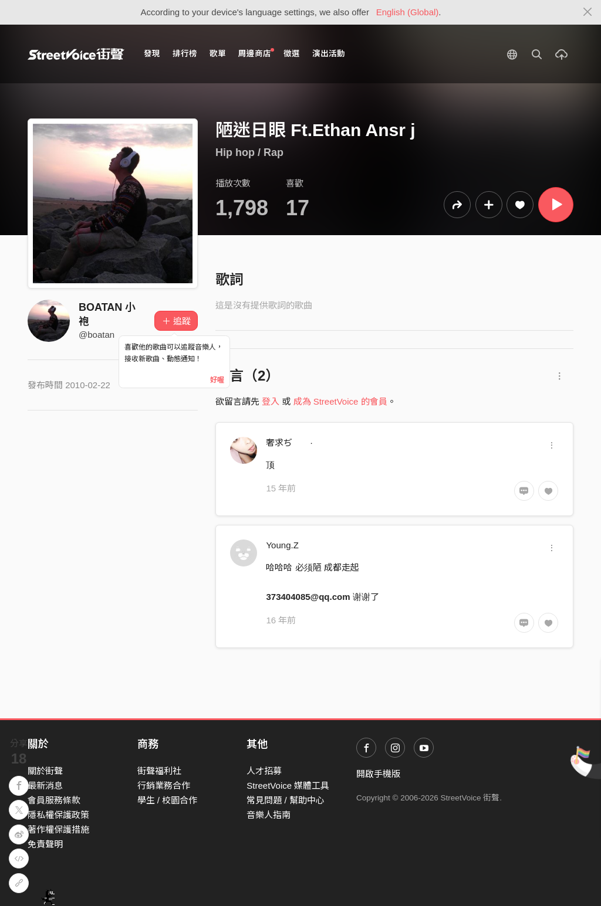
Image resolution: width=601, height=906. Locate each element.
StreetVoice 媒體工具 (288, 785)
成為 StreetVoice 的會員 (340, 401)
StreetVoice (76, 54)
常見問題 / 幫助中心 (286, 800)
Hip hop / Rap (249, 152)
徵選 (291, 53)
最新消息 (45, 785)
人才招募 (264, 771)
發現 (152, 53)
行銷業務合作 (163, 785)
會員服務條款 (54, 800)
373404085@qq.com (308, 597)
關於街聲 (45, 771)
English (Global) (407, 12)
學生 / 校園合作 (167, 800)
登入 (270, 401)
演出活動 (328, 53)
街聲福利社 (159, 771)
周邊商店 (256, 53)
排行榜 (185, 53)
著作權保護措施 (58, 829)
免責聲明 (45, 844)
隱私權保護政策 (58, 815)
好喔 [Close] (217, 380)
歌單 (218, 53)
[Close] (588, 12)
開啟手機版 (378, 774)
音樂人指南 (269, 815)
